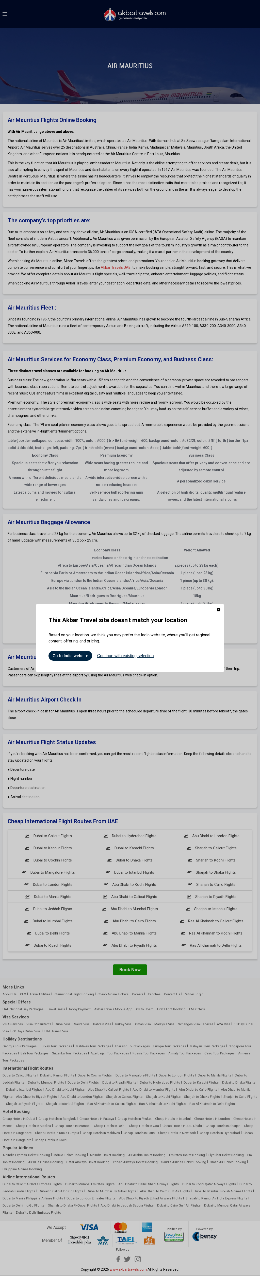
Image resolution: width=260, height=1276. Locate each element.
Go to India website (70, 655)
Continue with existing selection (125, 656)
